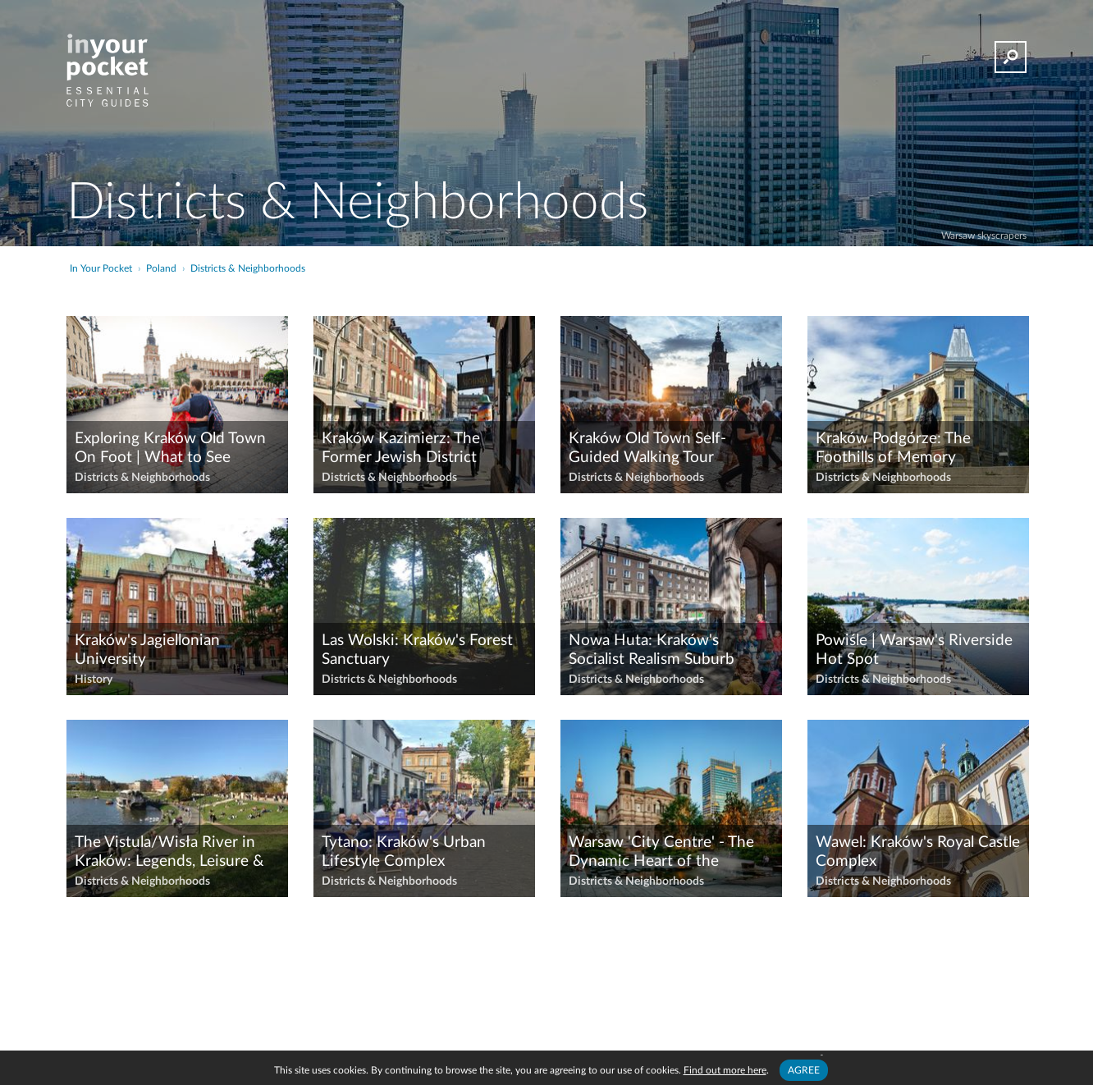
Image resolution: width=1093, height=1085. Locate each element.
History (93, 679)
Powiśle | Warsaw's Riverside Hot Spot (914, 650)
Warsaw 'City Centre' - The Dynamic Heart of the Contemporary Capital (661, 853)
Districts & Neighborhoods (142, 477)
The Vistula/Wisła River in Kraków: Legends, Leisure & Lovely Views (169, 853)
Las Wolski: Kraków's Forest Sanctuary (417, 650)
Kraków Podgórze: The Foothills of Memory (893, 448)
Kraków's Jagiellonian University (147, 650)
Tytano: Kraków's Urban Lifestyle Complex (404, 852)
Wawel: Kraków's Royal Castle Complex (918, 852)
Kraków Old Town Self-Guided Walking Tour (647, 448)
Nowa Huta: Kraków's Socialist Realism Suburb (651, 650)
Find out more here (725, 1070)
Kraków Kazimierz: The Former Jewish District (401, 448)
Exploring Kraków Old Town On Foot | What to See (170, 448)
